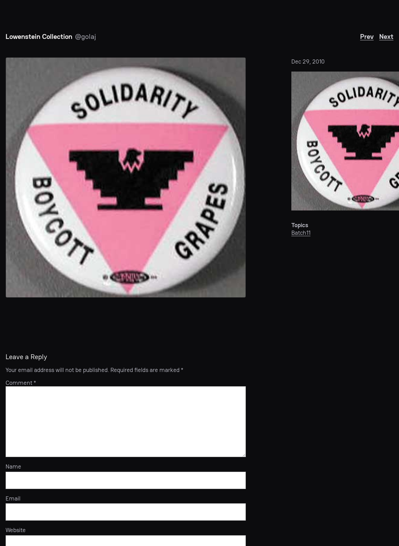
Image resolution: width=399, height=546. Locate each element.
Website (16, 530)
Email (13, 498)
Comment (21, 383)
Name (13, 466)
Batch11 (300, 233)
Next (386, 36)
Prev (367, 36)
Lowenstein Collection (39, 36)
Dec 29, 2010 (308, 61)
